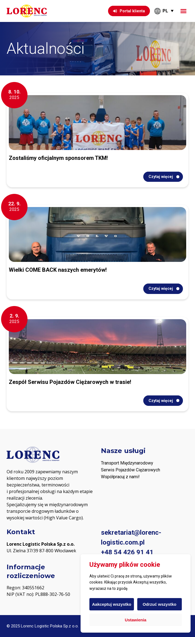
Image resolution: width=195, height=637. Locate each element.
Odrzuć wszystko (160, 604)
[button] (183, 11)
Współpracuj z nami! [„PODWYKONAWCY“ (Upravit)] (120, 476)
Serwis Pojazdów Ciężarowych (130, 469)
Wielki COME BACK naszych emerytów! (58, 270)
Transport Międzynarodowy (127, 463)
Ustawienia (135, 620)
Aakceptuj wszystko (111, 604)
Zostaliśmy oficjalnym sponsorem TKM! (58, 158)
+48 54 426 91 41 (127, 552)
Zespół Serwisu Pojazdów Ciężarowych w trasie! (70, 382)
